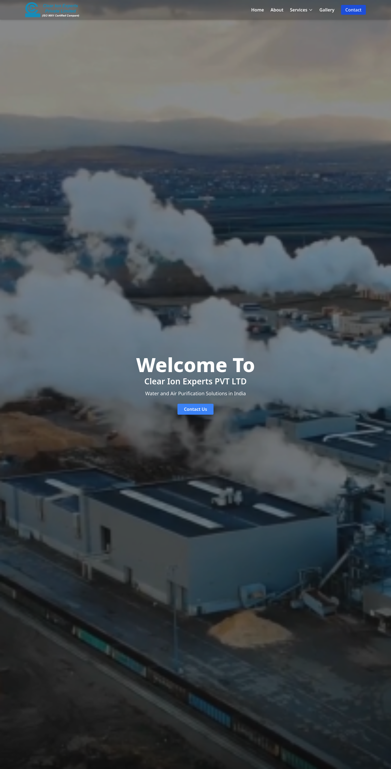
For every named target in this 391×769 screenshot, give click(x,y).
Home (257, 10)
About (277, 10)
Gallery (326, 10)
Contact (353, 10)
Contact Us (195, 409)
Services (301, 10)
